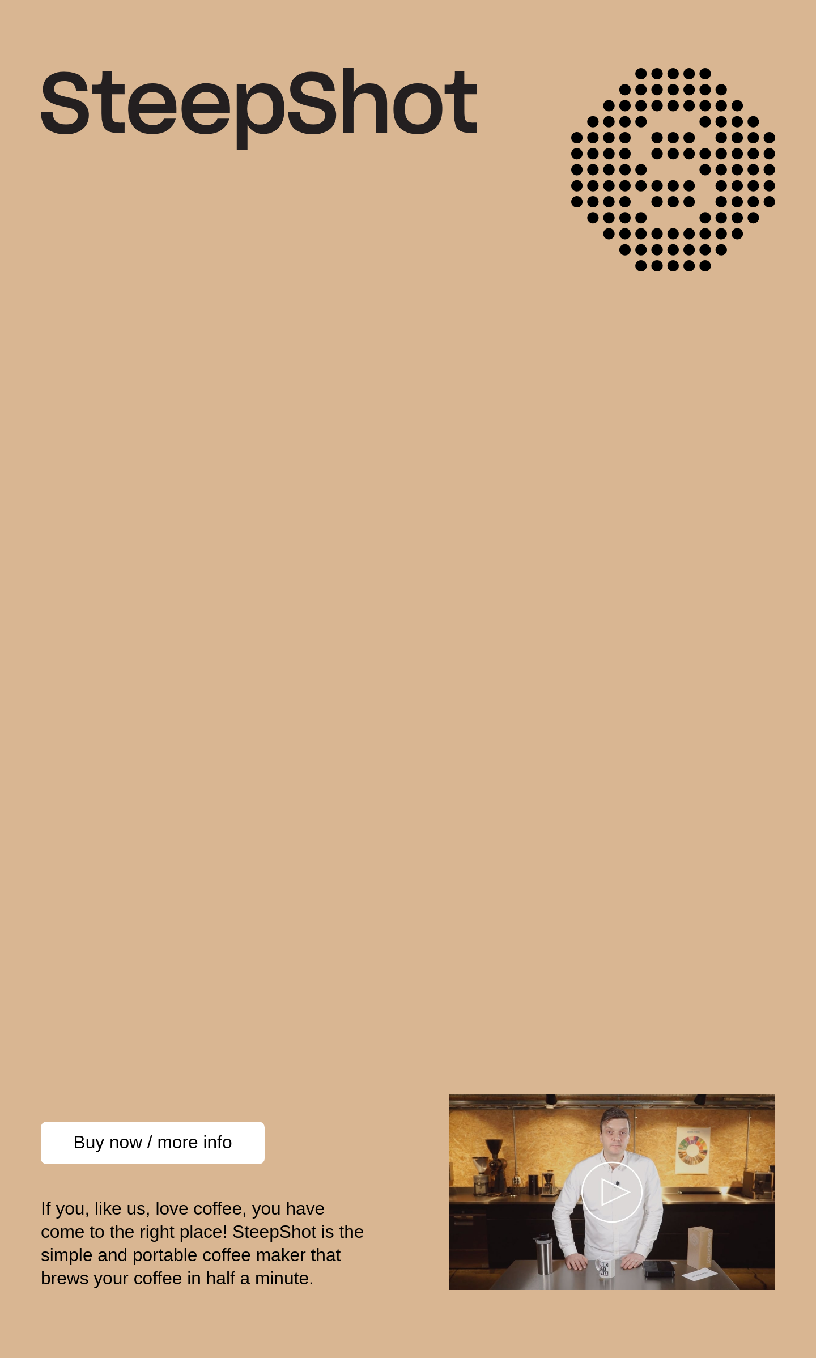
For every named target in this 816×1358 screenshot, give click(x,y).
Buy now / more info (153, 1142)
